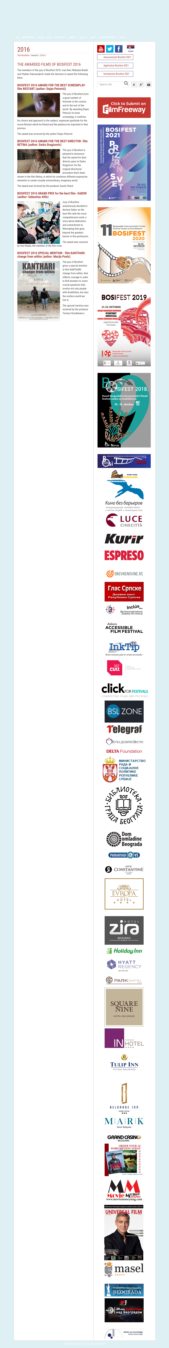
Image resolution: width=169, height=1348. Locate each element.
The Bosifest (59, 37)
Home (18, 37)
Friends (71, 37)
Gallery (82, 37)
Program (40, 37)
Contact (122, 37)
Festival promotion (106, 37)
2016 (42, 55)
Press (92, 37)
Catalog (49, 37)
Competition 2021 (28, 37)
